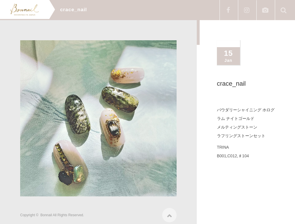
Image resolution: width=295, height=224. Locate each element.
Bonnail (46, 213)
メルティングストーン (237, 127)
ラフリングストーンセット (241, 135)
